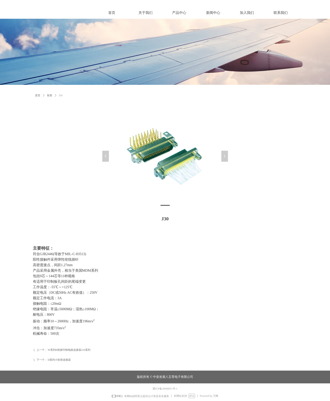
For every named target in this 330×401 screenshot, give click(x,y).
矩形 (49, 95)
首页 (37, 95)
